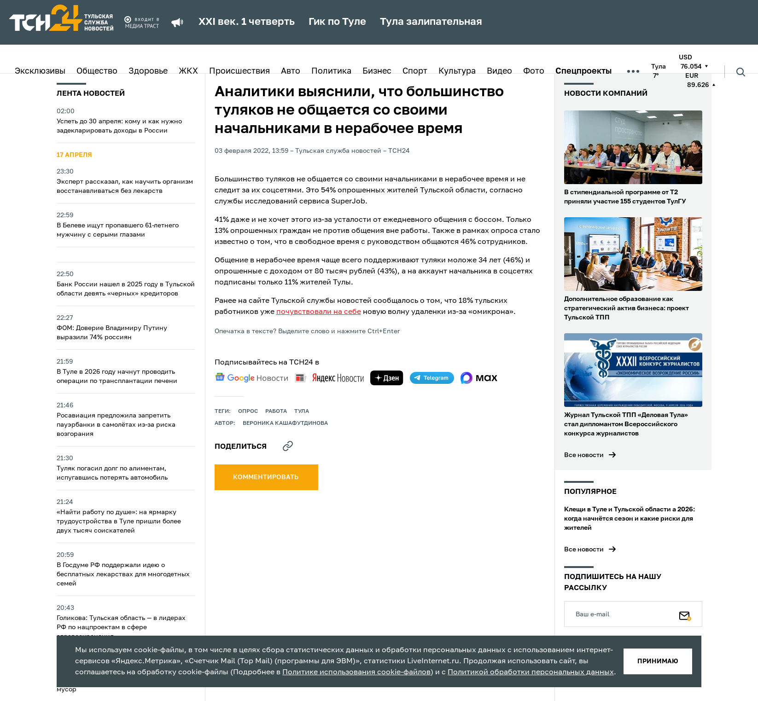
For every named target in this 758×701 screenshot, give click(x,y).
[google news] (251, 378)
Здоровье (148, 71)
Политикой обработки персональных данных (531, 672)
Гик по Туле (337, 22)
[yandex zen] (386, 378)
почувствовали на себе (318, 312)
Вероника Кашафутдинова (285, 423)
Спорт (414, 71)
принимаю (657, 661)
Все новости (584, 455)
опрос (248, 411)
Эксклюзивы (40, 71)
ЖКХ (188, 71)
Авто (290, 71)
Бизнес (376, 71)
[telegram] (432, 378)
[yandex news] (329, 377)
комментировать (266, 477)
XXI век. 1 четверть (246, 22)
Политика (331, 71)
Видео (499, 71)
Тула (301, 411)
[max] (479, 378)
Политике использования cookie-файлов (356, 672)
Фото (533, 71)
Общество (96, 71)
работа (276, 411)
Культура (457, 71)
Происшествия (239, 71)
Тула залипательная (431, 22)
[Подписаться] (685, 614)
